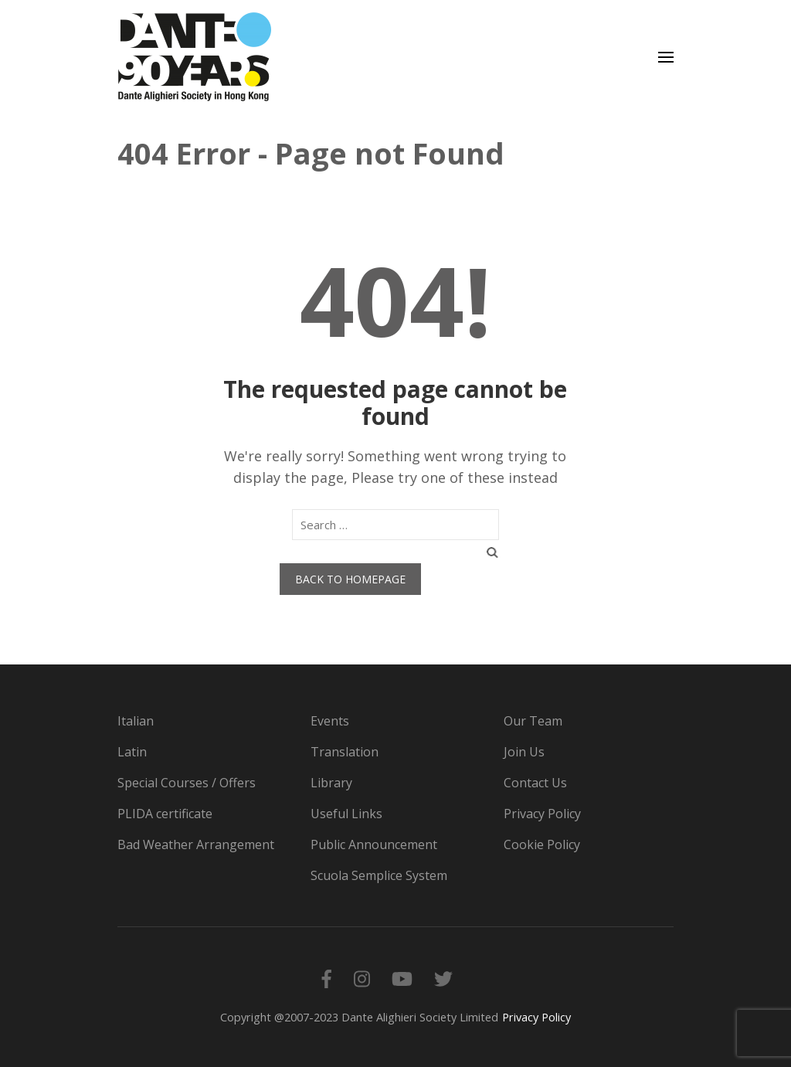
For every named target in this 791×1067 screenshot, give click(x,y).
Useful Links (346, 813)
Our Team (533, 720)
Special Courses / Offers (186, 782)
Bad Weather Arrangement (195, 844)
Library (331, 782)
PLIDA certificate (164, 813)
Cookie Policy (542, 844)
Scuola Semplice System (379, 875)
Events (330, 720)
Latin (132, 751)
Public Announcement (374, 844)
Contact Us (535, 782)
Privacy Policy (542, 813)
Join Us (524, 751)
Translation (345, 751)
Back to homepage (350, 579)
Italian (135, 720)
